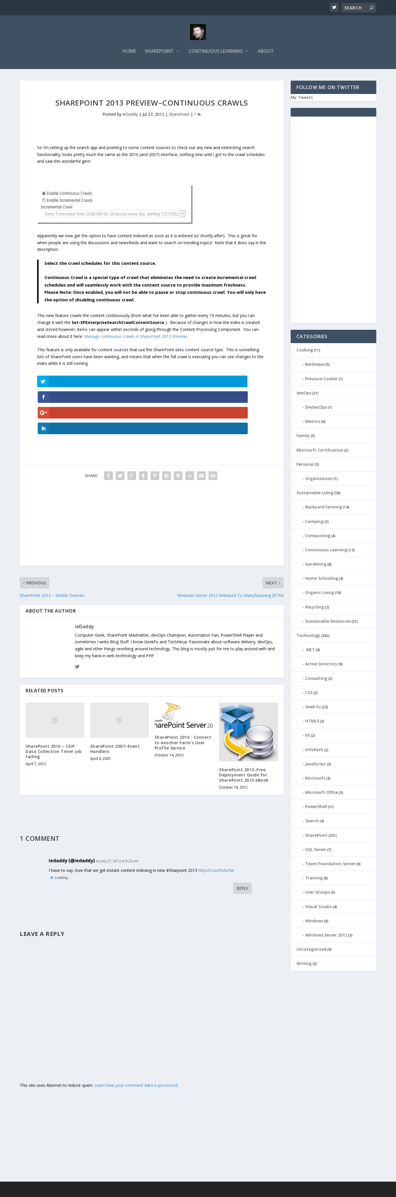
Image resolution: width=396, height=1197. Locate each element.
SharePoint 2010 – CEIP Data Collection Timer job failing (54, 707)
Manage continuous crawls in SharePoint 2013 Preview (135, 338)
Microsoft (315, 780)
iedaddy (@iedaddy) (72, 816)
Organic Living (319, 595)
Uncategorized (311, 952)
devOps (303, 395)
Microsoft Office (321, 795)
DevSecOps (316, 409)
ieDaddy (130, 116)
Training (314, 880)
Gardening (315, 566)
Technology (308, 638)
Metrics (312, 424)
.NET (310, 652)
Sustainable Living (314, 495)
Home (129, 54)
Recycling (314, 609)
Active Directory (321, 666)
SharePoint (159, 54)
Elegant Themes (59, 1190)
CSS (308, 695)
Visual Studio (318, 909)
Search (312, 823)
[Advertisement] (151, 480)
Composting (317, 538)
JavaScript (315, 766)
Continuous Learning (216, 54)
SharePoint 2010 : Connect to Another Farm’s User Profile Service (183, 698)
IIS (307, 737)
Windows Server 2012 (326, 937)
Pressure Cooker (321, 381)
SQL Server (315, 852)
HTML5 (312, 723)
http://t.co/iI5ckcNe (216, 825)
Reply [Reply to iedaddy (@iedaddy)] (242, 844)
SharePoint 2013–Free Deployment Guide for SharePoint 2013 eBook (244, 730)
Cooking (304, 352)
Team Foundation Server (330, 866)
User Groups (317, 894)
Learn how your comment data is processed (136, 1041)
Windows (314, 923)
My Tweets (302, 100)
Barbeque (315, 367)
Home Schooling (321, 581)
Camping (314, 523)
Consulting (316, 680)
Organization (318, 481)
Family (303, 438)
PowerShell (316, 809)
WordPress (114, 1190)
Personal (305, 467)
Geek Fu (313, 709)
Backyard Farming (323, 509)
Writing (304, 966)
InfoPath (314, 752)
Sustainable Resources (328, 623)
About (266, 54)
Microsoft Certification (319, 452)
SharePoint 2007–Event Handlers (115, 704)
